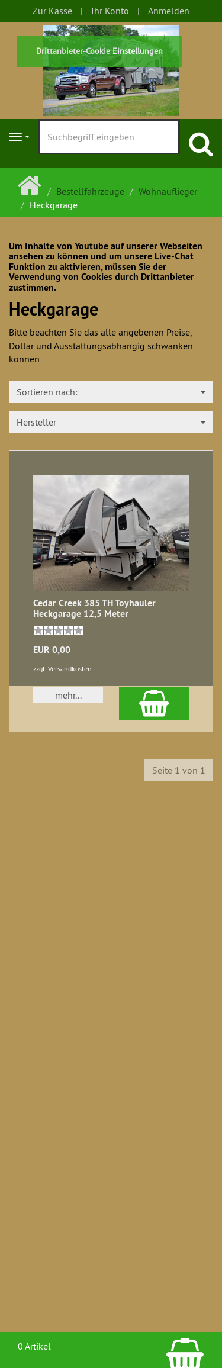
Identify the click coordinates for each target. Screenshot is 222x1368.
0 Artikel (34, 1346)
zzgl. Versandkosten (62, 668)
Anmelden (168, 11)
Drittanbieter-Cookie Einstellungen (99, 51)
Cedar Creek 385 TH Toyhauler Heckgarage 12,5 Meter (94, 608)
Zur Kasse (52, 11)
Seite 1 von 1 (178, 770)
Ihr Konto (110, 11)
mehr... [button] (68, 695)
